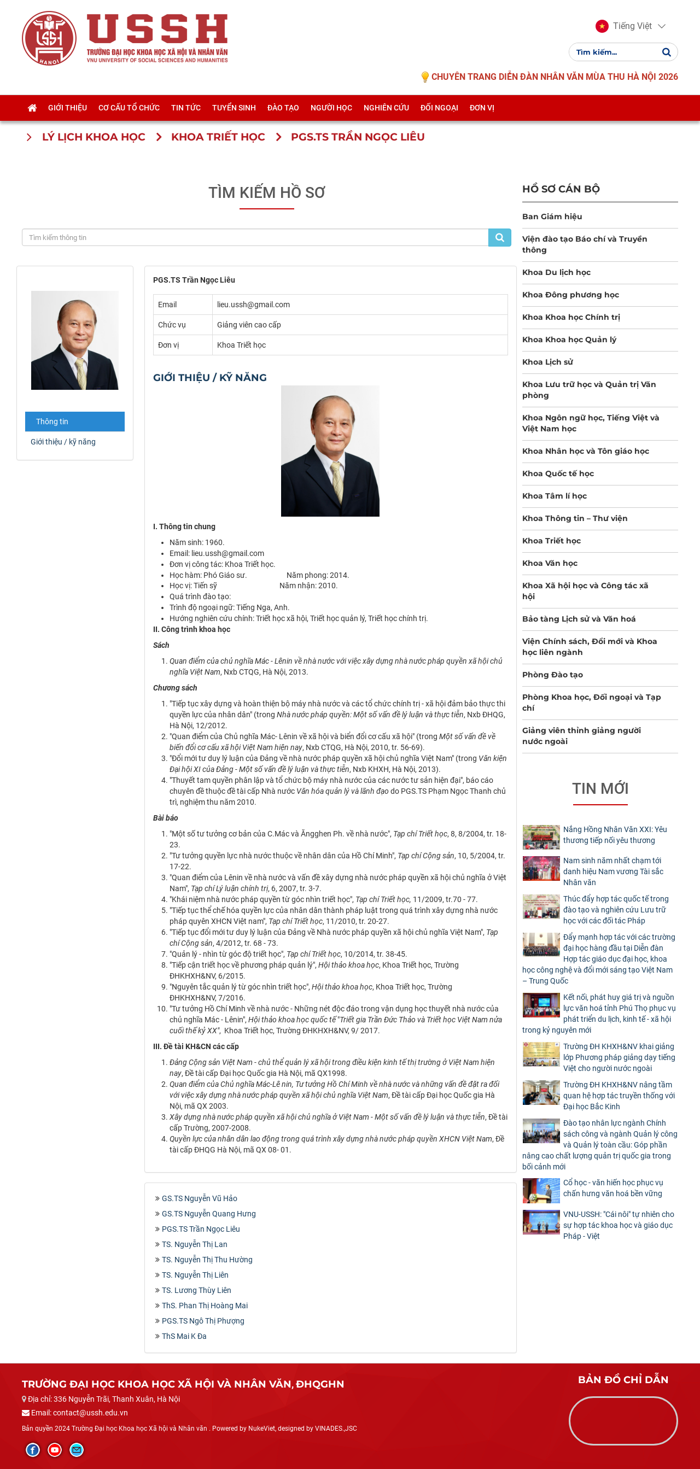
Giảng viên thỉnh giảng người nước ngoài (581, 735)
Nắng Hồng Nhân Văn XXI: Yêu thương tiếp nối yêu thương (615, 835)
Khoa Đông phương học (570, 295)
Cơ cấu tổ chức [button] (129, 107)
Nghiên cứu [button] (386, 107)
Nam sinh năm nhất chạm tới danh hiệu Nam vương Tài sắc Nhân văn (613, 871)
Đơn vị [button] (482, 107)
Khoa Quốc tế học (558, 473)
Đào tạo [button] (283, 107)
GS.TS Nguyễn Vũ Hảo (199, 1198)
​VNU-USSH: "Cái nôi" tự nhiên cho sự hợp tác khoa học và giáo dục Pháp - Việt (618, 1225)
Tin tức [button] (186, 107)
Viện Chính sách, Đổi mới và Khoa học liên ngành (589, 646)
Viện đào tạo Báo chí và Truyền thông (585, 244)
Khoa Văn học (550, 563)
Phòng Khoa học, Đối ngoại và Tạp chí (591, 702)
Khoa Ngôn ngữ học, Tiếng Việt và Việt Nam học (591, 423)
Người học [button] (331, 107)
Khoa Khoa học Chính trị (571, 317)
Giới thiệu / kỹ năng (63, 441)
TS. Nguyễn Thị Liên (195, 1275)
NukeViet (261, 1428)
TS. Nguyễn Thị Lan (195, 1244)
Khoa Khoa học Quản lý (569, 339)
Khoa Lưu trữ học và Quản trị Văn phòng (589, 389)
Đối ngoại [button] (439, 107)
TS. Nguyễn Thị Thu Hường (207, 1259)
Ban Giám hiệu (552, 216)
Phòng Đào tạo (552, 675)
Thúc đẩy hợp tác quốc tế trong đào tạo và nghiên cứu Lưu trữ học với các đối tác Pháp (616, 909)
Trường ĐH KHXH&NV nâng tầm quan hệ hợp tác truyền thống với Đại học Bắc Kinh (619, 1095)
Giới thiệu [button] (67, 107)
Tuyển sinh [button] (234, 107)
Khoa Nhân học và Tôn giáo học (585, 451)
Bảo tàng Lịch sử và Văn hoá (579, 619)
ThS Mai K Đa (184, 1336)
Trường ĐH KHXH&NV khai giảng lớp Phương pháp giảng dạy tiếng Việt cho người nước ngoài (619, 1057)
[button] (624, 26)
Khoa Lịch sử (547, 362)
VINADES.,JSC (336, 1428)
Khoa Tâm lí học (554, 496)
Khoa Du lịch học (556, 272)
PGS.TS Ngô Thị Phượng (203, 1320)
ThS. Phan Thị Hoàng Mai (205, 1305)
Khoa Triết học (551, 541)
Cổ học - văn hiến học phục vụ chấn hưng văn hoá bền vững (613, 1188)
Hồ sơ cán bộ (561, 189)
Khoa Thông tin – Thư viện (575, 518)
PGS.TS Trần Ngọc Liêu (201, 1229)
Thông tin (52, 421)
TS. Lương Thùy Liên (196, 1290)
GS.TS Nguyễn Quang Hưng (209, 1213)
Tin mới (600, 789)
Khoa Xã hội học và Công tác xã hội (585, 591)
